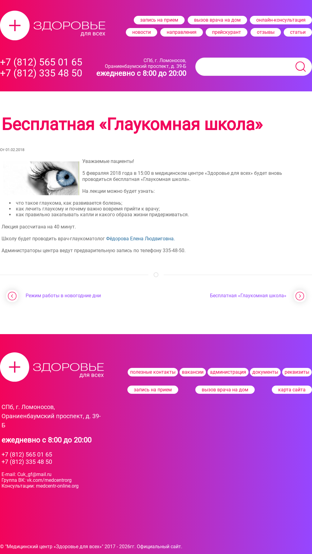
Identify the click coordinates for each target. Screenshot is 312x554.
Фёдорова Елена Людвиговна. (140, 239)
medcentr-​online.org (57, 486)
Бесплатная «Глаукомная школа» (248, 295)
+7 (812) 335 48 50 (27, 461)
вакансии (193, 372)
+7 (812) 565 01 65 (27, 454)
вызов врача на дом (217, 20)
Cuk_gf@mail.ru (34, 474)
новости (141, 32)
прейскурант (226, 32)
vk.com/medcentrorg (49, 480)
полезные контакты (153, 372)
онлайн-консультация (281, 20)
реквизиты (297, 372)
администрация (228, 372)
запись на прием (159, 20)
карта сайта (292, 390)
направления (182, 32)
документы (265, 372)
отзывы (266, 32)
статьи (298, 32)
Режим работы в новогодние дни (63, 295)
